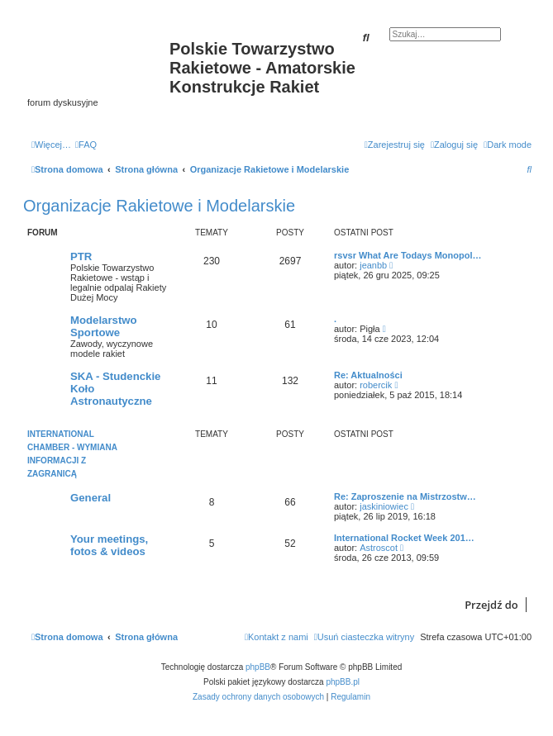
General (90, 497)
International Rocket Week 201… (404, 538)
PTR (81, 256)
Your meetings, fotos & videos (109, 545)
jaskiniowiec (384, 506)
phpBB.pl (343, 681)
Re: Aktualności (368, 375)
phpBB (258, 667)
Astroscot (379, 548)
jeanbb (373, 265)
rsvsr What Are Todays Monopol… (407, 255)
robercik (376, 385)
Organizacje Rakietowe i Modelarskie (159, 206)
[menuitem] (86, 144)
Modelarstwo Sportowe (103, 326)
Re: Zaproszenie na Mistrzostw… (405, 496)
